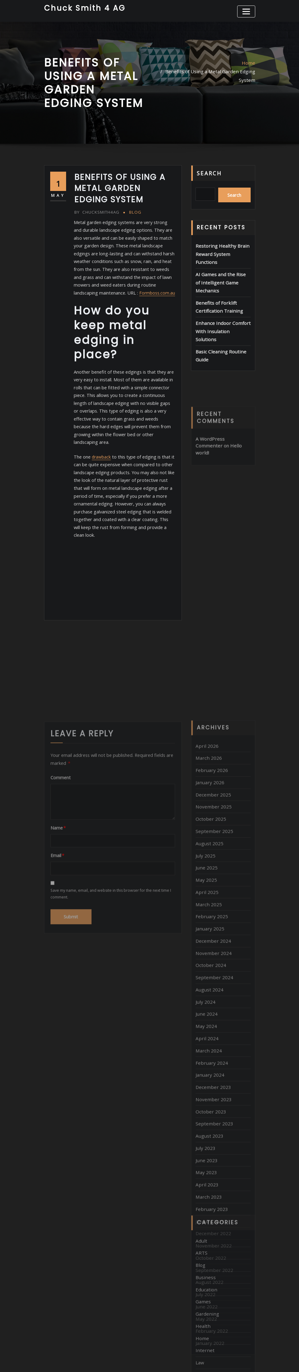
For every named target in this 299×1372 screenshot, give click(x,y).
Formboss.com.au (131, 288)
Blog (133, 210)
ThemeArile (214, 1359)
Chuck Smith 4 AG (82, 8)
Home (249, 61)
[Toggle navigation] (247, 10)
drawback (101, 441)
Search (209, 171)
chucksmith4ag (95, 210)
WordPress (144, 1359)
